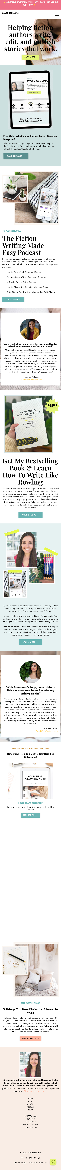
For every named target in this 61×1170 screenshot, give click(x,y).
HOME (30, 1098)
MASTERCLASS (30, 1116)
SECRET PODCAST (30, 1125)
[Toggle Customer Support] (53, 1162)
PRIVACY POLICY (20, 1163)
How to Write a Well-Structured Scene (24, 272)
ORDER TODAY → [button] (30, 515)
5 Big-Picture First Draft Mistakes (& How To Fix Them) (31, 292)
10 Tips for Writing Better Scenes (21, 282)
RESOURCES (31, 1122)
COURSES (31, 1119)
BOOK (32, 1104)
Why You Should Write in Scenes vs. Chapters (26, 277)
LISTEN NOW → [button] (13, 299)
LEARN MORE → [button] (30, 57)
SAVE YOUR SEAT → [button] (30, 1038)
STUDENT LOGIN (30, 1127)
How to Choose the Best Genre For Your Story (27, 287)
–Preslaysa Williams (30, 377)
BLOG (30, 1110)
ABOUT (30, 1101)
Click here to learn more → (36, 1091)
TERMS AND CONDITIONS (37, 1163)
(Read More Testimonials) (31, 379)
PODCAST (30, 1107)
